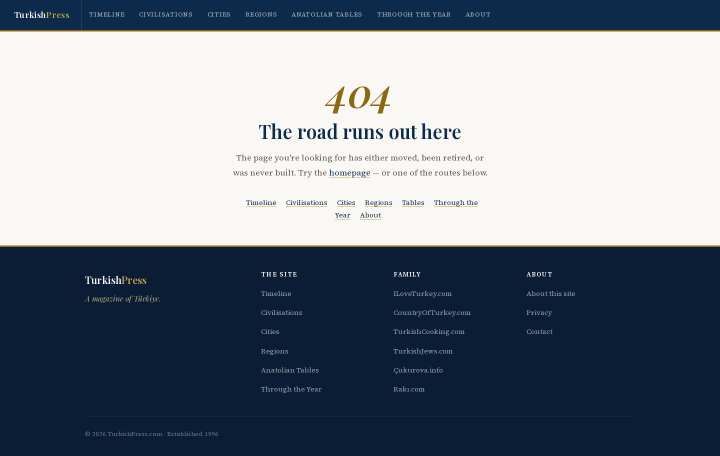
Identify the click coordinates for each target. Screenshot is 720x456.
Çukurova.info (418, 370)
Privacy (539, 313)
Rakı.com (409, 389)
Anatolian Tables (327, 14)
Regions (261, 14)
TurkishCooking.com (429, 331)
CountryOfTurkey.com (432, 313)
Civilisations (166, 14)
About (478, 14)
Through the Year (414, 14)
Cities (220, 14)
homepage (349, 172)
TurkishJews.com (423, 351)
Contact (539, 331)
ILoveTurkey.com (423, 293)
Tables (413, 203)
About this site (551, 293)
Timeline (106, 14)
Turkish (42, 15)
